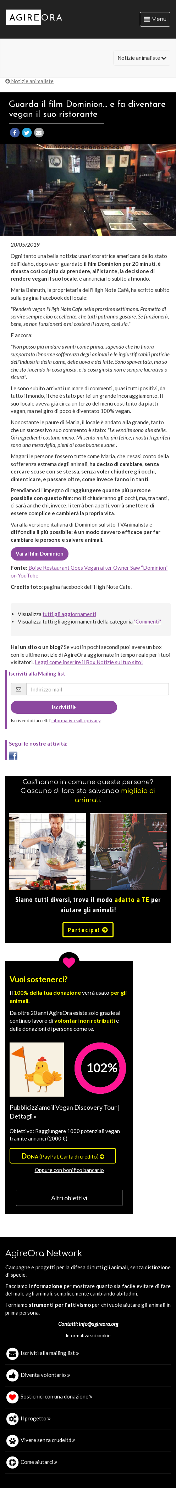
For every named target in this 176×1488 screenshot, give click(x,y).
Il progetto (36, 1418)
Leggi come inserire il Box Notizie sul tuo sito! (89, 662)
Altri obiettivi (69, 1198)
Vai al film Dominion (40, 553)
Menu (156, 21)
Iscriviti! (64, 707)
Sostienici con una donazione (57, 1396)
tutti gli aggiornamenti (69, 614)
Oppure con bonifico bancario (69, 1170)
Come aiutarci (39, 1462)
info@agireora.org (98, 1324)
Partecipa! (88, 930)
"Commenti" (147, 621)
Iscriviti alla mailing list (50, 1353)
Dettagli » (23, 1116)
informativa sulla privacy (75, 720)
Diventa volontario (45, 1375)
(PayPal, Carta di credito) (63, 1155)
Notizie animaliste (141, 57)
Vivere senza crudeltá (48, 1440)
